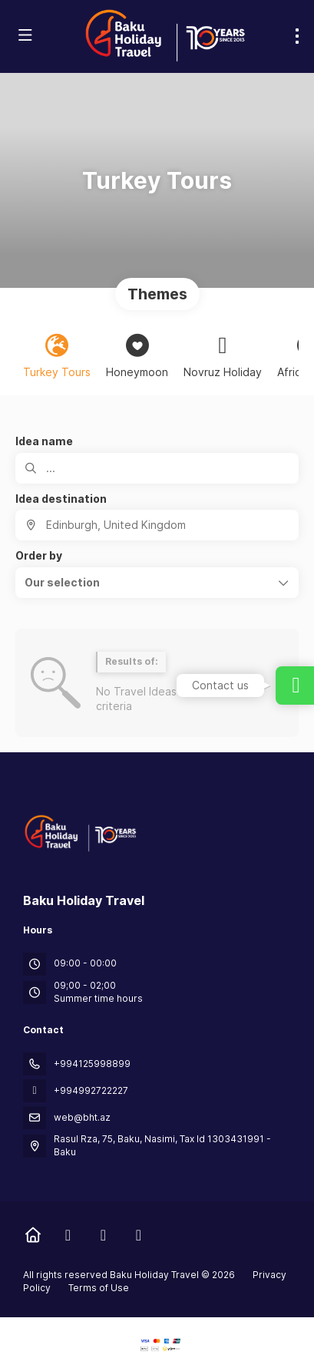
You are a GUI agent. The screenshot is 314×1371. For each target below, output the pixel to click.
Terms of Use (97, 1287)
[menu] (297, 36)
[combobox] (157, 525)
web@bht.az (82, 1117)
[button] (157, 582)
